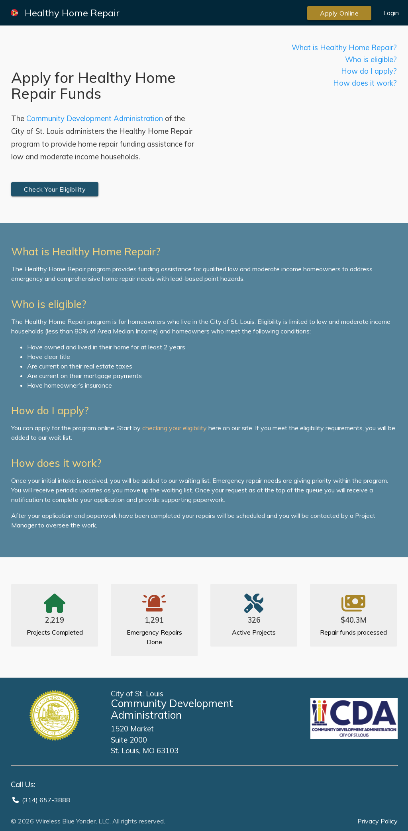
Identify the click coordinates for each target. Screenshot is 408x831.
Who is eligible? (371, 59)
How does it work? (365, 83)
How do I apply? (369, 71)
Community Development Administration (94, 118)
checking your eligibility (174, 428)
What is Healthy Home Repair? (344, 47)
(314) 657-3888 (46, 800)
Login (391, 13)
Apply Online (339, 13)
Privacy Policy (377, 821)
